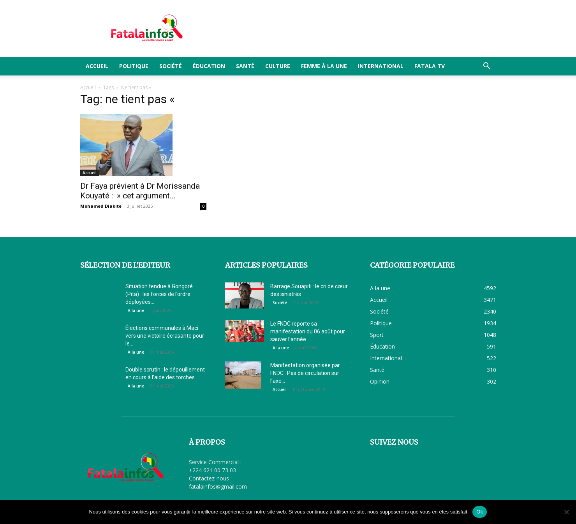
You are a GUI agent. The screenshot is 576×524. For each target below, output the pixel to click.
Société (170, 66)
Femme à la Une (324, 66)
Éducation (209, 66)
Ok (479, 512)
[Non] (566, 512)
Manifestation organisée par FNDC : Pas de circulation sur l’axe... (305, 373)
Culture (277, 66)
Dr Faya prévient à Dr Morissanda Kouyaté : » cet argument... (140, 190)
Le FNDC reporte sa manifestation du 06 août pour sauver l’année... (307, 331)
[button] (486, 66)
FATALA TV (429, 66)
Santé (245, 66)
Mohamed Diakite (101, 206)
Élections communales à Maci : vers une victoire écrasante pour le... (164, 336)
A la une (136, 310)
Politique (133, 66)
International (380, 66)
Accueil (97, 66)
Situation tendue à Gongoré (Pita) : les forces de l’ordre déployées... (159, 294)
